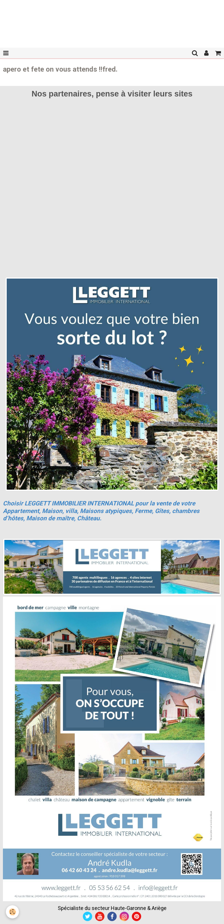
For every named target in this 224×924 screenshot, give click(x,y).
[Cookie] (12, 911)
